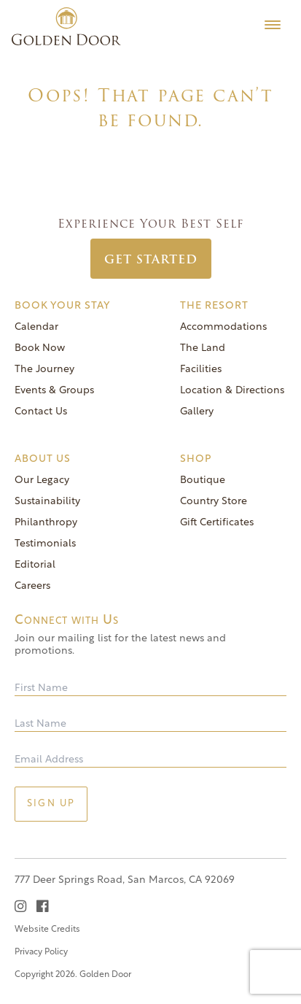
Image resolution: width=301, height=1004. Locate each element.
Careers (32, 586)
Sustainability (47, 501)
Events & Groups (54, 390)
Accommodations (223, 327)
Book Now (40, 348)
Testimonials (45, 543)
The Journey (44, 369)
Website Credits (47, 929)
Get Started (151, 259)
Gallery (197, 411)
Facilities (201, 369)
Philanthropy (46, 522)
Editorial (35, 565)
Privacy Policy (41, 952)
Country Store (213, 501)
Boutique (202, 480)
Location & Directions (232, 390)
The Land (202, 348)
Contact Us (41, 411)
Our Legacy (42, 480)
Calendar (36, 327)
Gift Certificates (217, 522)
